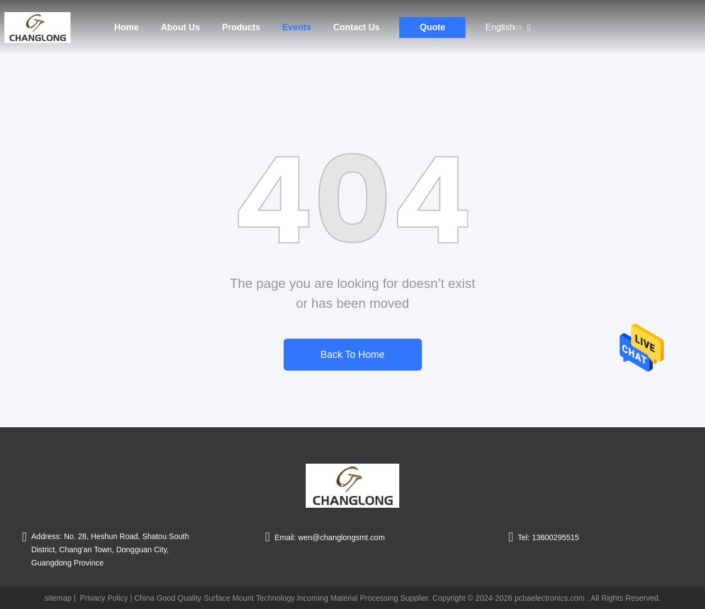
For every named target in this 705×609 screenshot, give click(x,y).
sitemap (58, 598)
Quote (432, 27)
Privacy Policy (104, 598)
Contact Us (356, 27)
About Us (180, 27)
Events (296, 27)
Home (127, 27)
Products (241, 27)
